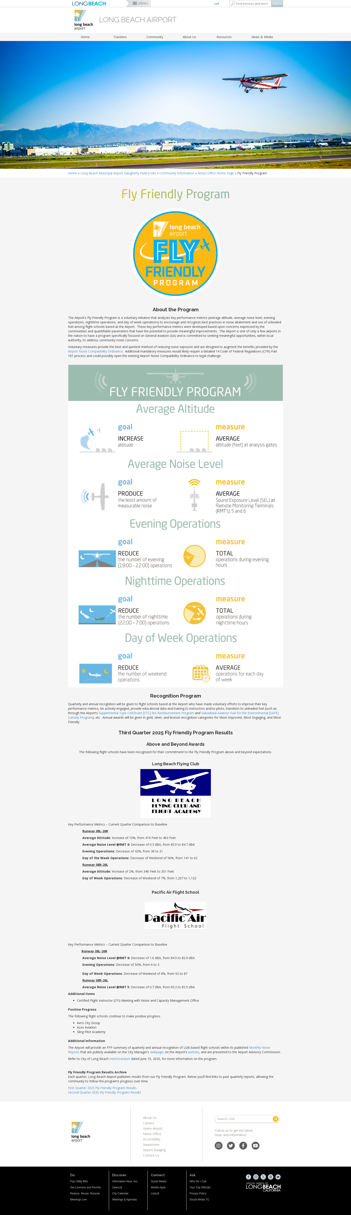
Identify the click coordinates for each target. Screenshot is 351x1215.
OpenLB (117, 1187)
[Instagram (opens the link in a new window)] (256, 1177)
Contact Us (151, 1155)
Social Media (158, 1181)
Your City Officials (200, 1187)
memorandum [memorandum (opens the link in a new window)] (119, 1059)
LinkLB (155, 1193)
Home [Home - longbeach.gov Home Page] (72, 173)
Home (85, 37)
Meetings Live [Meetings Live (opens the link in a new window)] (78, 1199)
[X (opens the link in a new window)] (263, 1177)
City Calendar (120, 1193)
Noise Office (152, 1134)
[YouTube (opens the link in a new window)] (278, 1177)
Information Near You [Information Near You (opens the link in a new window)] (124, 1181)
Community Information (176, 173)
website (193, 1052)
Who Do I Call (198, 1181)
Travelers (120, 37)
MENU (143, 3)
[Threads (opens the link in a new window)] (270, 1177)
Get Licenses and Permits (85, 1187)
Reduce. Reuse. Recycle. (85, 1193)
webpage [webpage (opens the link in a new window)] (156, 1052)
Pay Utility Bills (79, 1181)
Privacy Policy (198, 1193)
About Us (189, 37)
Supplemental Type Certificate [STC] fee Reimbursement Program (146, 713)
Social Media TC (199, 1199)
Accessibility (151, 1139)
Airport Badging (154, 1150)
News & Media (262, 37)
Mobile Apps (158, 1187)
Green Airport (153, 1128)
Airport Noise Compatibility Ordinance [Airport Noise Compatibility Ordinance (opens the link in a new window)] (95, 351)
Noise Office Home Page (216, 173)
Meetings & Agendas (124, 1199)
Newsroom (151, 1144)
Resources (224, 37)
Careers (148, 1123)
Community (154, 37)
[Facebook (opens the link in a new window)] (248, 1177)
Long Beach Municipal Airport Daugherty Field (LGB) (118, 173)
